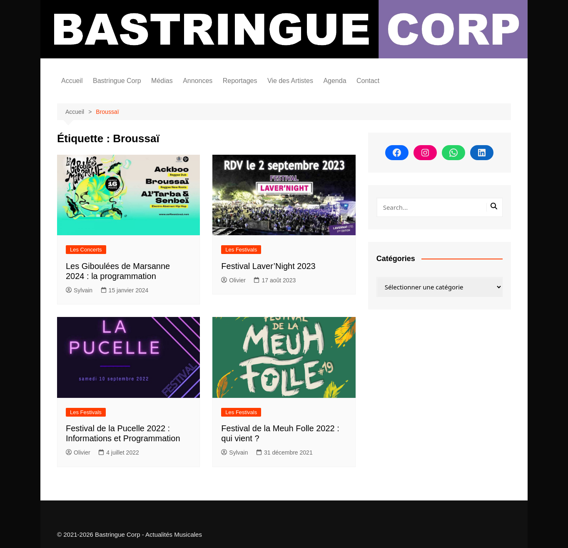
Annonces (197, 80)
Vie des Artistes (290, 80)
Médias (162, 80)
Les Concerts (86, 249)
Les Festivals (241, 249)
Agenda (334, 80)
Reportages (240, 80)
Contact (367, 80)
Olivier (233, 280)
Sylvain (79, 290)
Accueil (72, 80)
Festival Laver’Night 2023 (268, 266)
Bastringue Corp (117, 80)
